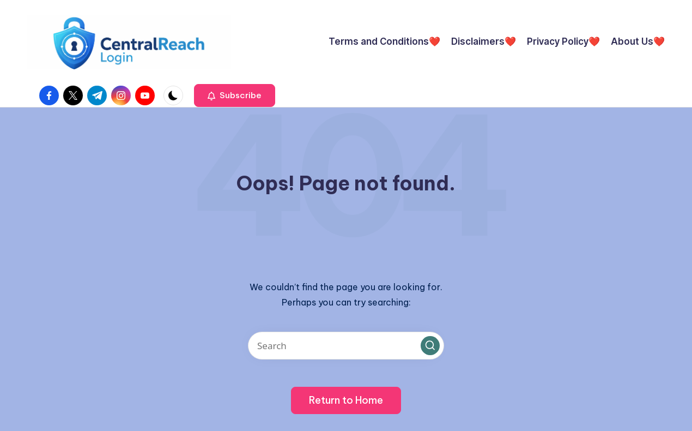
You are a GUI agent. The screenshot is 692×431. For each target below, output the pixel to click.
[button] (234, 95)
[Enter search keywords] (346, 346)
